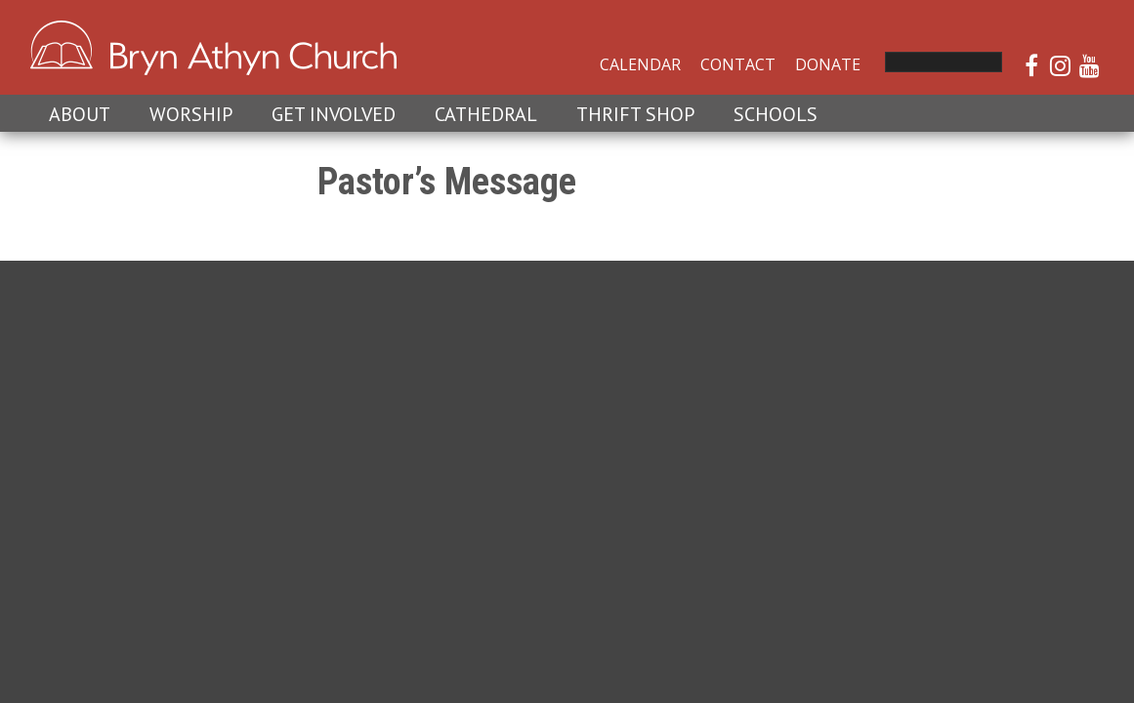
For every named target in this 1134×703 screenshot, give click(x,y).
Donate (828, 64)
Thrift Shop (635, 114)
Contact (738, 64)
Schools (776, 114)
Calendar (640, 64)
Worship (190, 114)
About (79, 114)
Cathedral (486, 114)
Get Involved (334, 114)
